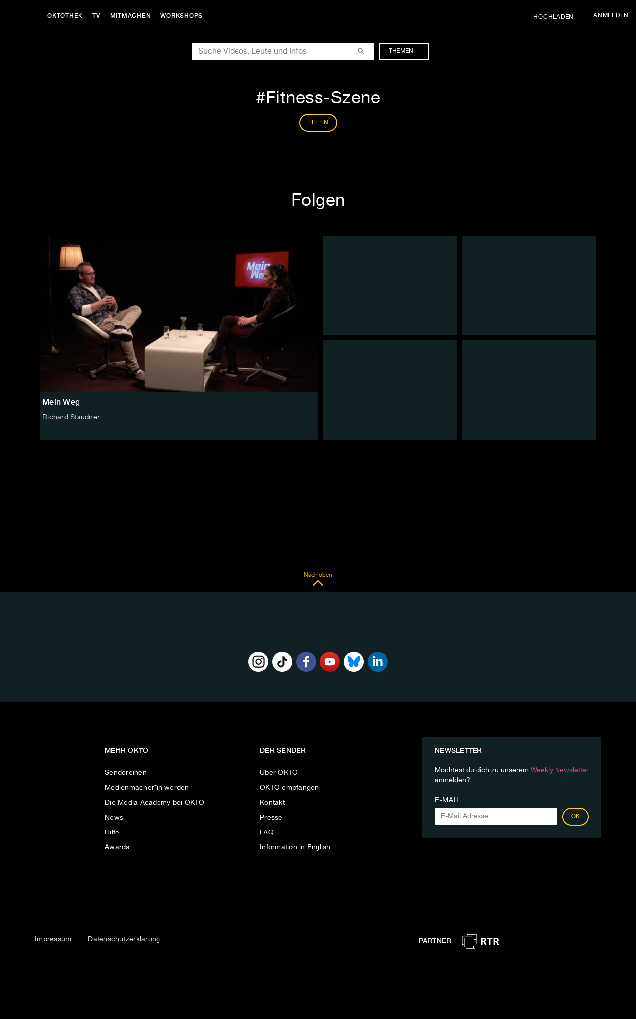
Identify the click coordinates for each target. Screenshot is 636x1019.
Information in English (295, 847)
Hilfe (112, 832)
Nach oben (318, 582)
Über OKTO (279, 772)
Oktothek (64, 15)
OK (575, 817)
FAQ (267, 832)
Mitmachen (130, 15)
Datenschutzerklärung (124, 939)
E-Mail (447, 800)
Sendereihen (126, 772)
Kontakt (272, 802)
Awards (117, 847)
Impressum (53, 939)
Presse (271, 817)
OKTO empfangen (289, 787)
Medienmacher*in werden (147, 787)
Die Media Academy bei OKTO (155, 802)
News (114, 817)
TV (96, 15)
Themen (406, 51)
